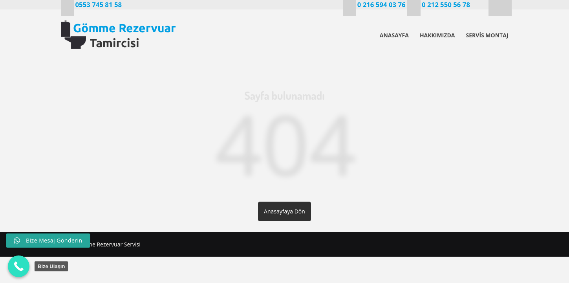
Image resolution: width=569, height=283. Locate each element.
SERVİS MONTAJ (487, 35)
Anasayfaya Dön (284, 211)
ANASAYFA (394, 35)
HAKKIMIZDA (437, 35)
